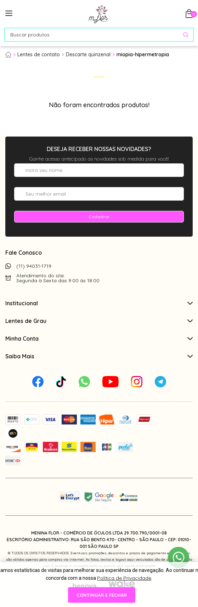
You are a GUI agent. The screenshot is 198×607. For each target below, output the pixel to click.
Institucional (99, 303)
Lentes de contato (38, 54)
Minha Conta (99, 338)
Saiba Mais (99, 356)
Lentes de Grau (99, 320)
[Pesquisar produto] (185, 34)
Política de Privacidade (124, 578)
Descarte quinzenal (88, 54)
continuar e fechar (102, 595)
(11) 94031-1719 (33, 266)
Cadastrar (99, 216)
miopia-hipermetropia (143, 54)
